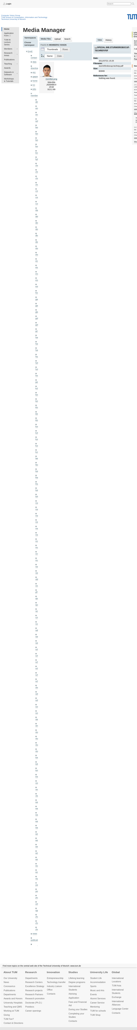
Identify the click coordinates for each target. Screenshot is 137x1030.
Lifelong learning (76, 978)
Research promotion (35, 998)
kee (37, 395)
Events (93, 994)
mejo (37, 535)
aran (37, 115)
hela (37, 363)
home (35, 81)
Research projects (34, 990)
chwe (37, 185)
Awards (7, 68)
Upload (58, 39)
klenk (37, 414)
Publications (9, 60)
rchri (37, 618)
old (36, 579)
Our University (10, 978)
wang (37, 815)
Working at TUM (11, 1011)
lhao (37, 477)
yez (36, 898)
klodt (37, 420)
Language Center (120, 1009)
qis (36, 598)
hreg (37, 376)
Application (74, 998)
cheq (37, 165)
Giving (7, 1015)
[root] (30, 51)
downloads (35, 68)
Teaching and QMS (13, 1007)
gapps (35, 76)
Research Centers (34, 982)
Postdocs (29, 1007)
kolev (37, 433)
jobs (34, 89)
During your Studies (78, 1009)
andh (37, 108)
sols (37, 700)
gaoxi (37, 306)
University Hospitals (13, 1003)
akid (37, 102)
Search (67, 39)
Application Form (9, 34)
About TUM (10, 972)
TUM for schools (98, 1011)
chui (37, 178)
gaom (37, 299)
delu (37, 216)
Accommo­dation (98, 982)
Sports (93, 986)
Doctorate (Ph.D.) (33, 1003)
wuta (37, 866)
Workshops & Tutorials (9, 80)
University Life (99, 972)
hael (37, 344)
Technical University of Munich (13, 19)
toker (37, 764)
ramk (37, 611)
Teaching (8, 64)
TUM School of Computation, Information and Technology (24, 17)
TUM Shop (95, 1015)
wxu (37, 872)
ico (34, 85)
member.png (51, 79)
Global (116, 972)
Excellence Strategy (34, 986)
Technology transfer (56, 982)
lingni (37, 484)
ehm (37, 255)
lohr (37, 496)
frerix (37, 293)
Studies (73, 972)
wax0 (37, 828)
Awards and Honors (13, 998)
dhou (37, 235)
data (34, 62)
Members (8, 49)
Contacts (51, 994)
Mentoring (95, 1007)
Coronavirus (9, 986)
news (35, 934)
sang (37, 637)
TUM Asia (116, 985)
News (6, 982)
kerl (37, 401)
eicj (34, 72)
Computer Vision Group (10, 15)
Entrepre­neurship (55, 978)
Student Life (96, 978)
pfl (36, 592)
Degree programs (77, 982)
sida (37, 694)
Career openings (33, 1011)
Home (6, 29)
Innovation (53, 972)
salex (37, 630)
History (108, 40)
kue (37, 446)
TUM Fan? (9, 1019)
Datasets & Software (9, 73)
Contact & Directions (13, 1023)
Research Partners (34, 994)
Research (31, 972)
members (35, 96)
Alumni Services (97, 998)
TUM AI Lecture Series (7, 42)
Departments (10, 994)
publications (36, 940)
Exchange (116, 997)
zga (37, 910)
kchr (37, 388)
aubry (37, 121)
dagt (37, 210)
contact (34, 58)
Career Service (97, 1003)
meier (37, 522)
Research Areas (8, 54)
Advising (73, 994)
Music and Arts (97, 990)
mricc (37, 554)
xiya (37, 879)
